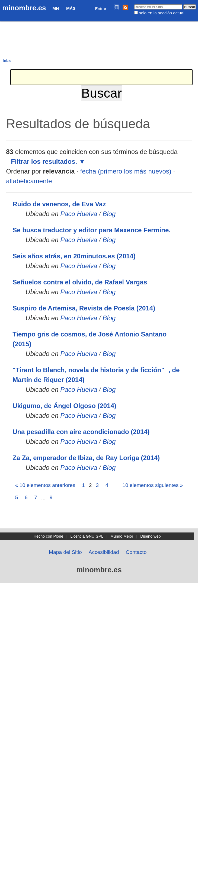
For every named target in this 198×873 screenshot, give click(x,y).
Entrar (100, 8)
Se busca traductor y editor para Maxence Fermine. (91, 230)
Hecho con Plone (48, 536)
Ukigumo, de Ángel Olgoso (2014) (64, 405)
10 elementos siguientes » (152, 485)
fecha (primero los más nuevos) (125, 171)
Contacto (136, 552)
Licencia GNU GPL (86, 536)
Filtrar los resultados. (44, 161)
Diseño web (150, 536)
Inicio (7, 61)
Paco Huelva (78, 213)
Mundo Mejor (121, 536)
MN (55, 8)
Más (70, 8)
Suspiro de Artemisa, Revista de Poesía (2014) (83, 308)
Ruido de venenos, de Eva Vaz (59, 204)
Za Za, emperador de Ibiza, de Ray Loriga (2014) (86, 457)
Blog (109, 213)
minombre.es (24, 8)
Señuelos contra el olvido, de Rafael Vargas (79, 282)
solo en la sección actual (161, 13)
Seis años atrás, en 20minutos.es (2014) (74, 256)
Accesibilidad (104, 552)
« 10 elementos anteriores (45, 485)
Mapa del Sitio (65, 552)
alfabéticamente (29, 181)
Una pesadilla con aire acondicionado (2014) (81, 431)
